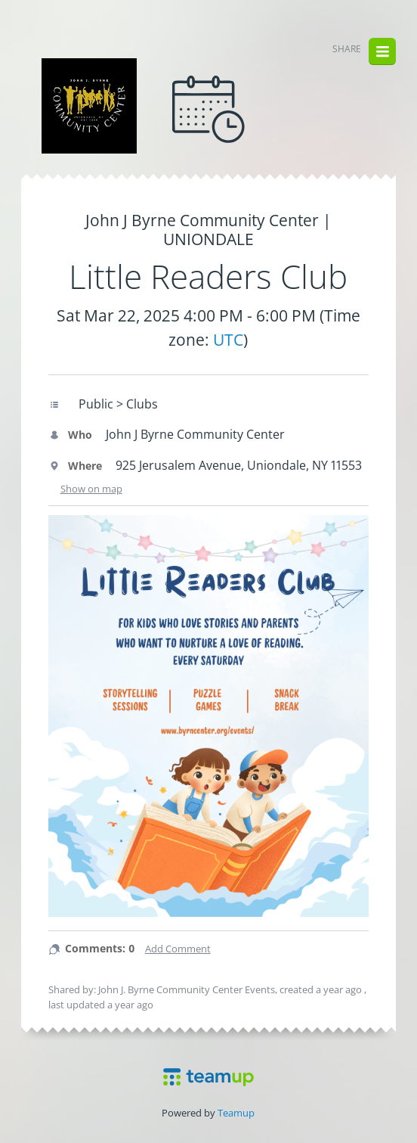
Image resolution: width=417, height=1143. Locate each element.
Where (75, 465)
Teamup (236, 1113)
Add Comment (178, 948)
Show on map (91, 488)
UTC (228, 339)
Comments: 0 (99, 948)
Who (70, 434)
